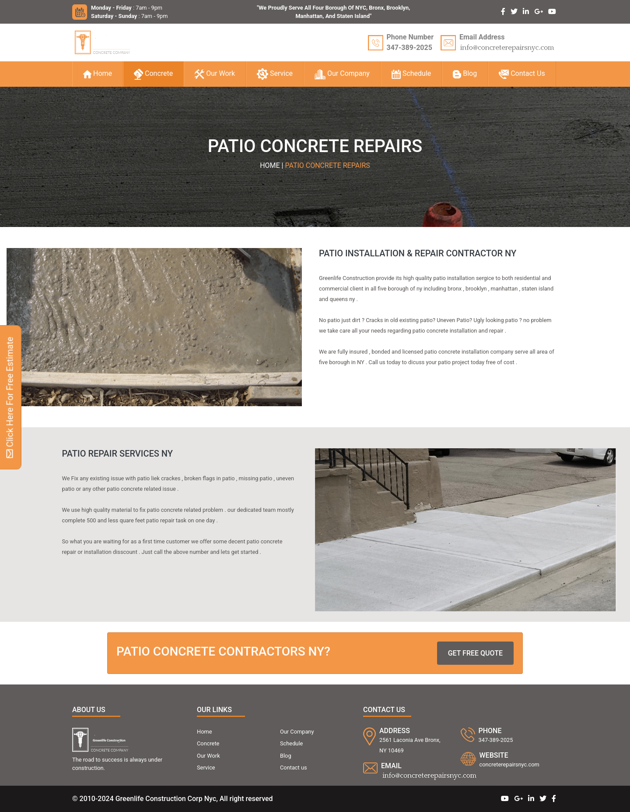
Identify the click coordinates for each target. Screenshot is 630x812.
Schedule (411, 73)
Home (97, 73)
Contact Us (522, 73)
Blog (465, 73)
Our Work (215, 74)
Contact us (293, 767)
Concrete (153, 74)
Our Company (342, 74)
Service (275, 74)
